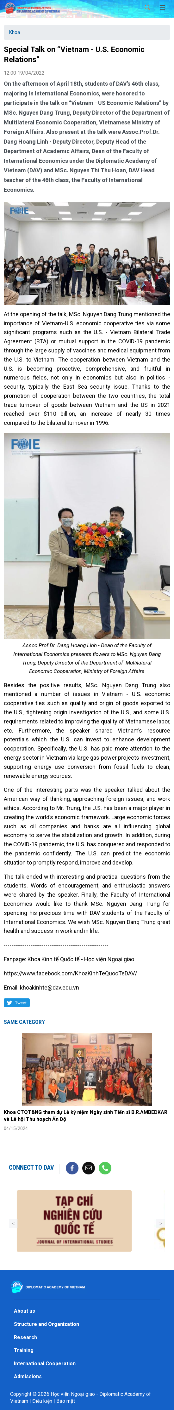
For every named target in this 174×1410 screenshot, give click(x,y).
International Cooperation (45, 1364)
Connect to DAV (31, 1167)
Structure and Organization (46, 1324)
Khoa (14, 32)
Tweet (21, 1002)
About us (24, 1311)
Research (25, 1337)
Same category (24, 1022)
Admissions (28, 1376)
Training (24, 1350)
